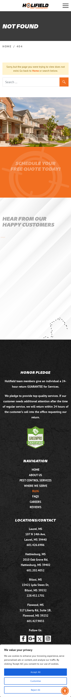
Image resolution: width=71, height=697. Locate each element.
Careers (35, 502)
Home (35, 70)
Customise (35, 681)
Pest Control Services (36, 480)
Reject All (35, 689)
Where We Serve (35, 486)
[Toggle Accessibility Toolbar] (65, 691)
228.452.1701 (35, 595)
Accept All (35, 672)
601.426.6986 (35, 545)
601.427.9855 (35, 621)
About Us (35, 475)
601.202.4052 (35, 570)
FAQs (35, 496)
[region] (35, 671)
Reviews (35, 507)
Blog (35, 491)
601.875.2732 (5, 6)
